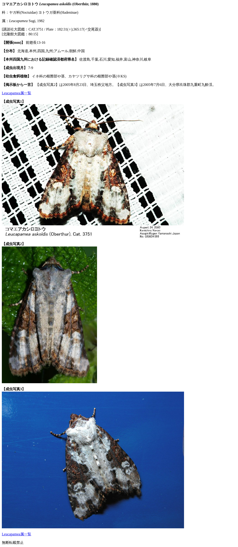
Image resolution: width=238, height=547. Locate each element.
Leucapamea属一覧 (16, 93)
